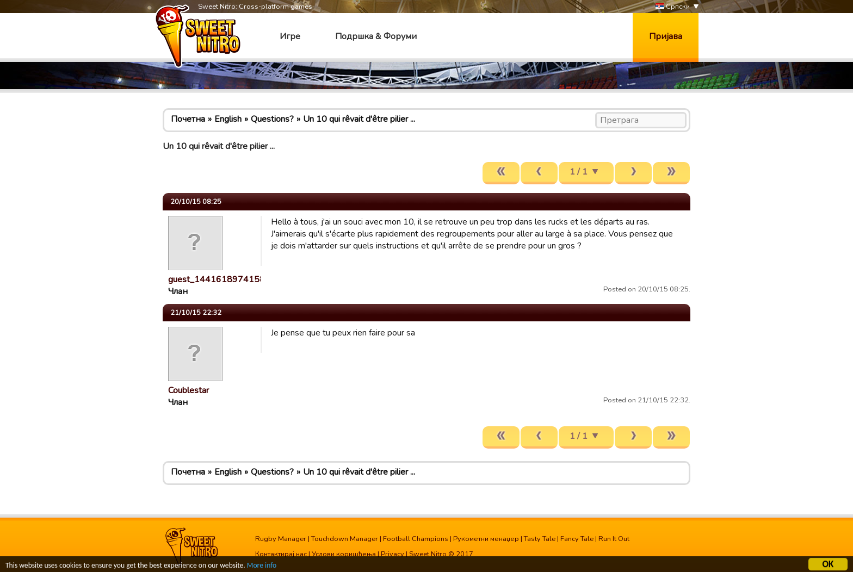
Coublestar (188, 390)
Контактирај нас (281, 554)
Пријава (665, 36)
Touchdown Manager (344, 539)
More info (261, 566)
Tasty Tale (539, 539)
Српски (673, 7)
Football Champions (415, 539)
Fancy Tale (577, 539)
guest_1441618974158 (216, 279)
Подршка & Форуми (376, 36)
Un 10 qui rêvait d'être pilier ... (359, 119)
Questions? (272, 119)
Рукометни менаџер (486, 539)
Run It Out (613, 539)
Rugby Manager (280, 539)
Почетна (188, 119)
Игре (290, 36)
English (228, 119)
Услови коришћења (344, 554)
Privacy (392, 554)
